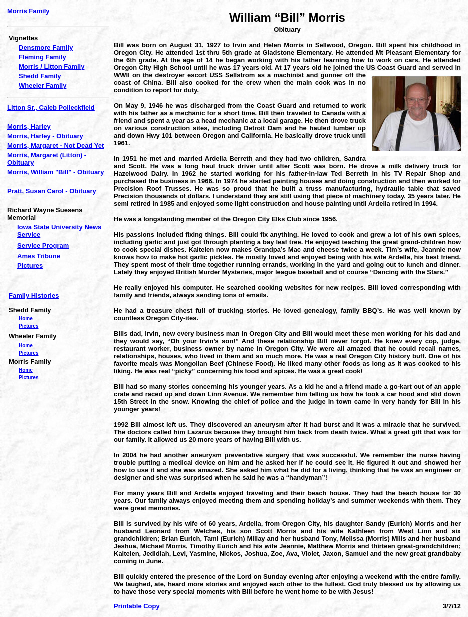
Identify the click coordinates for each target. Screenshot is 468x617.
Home (26, 318)
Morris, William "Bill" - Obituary (55, 172)
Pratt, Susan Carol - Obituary (51, 191)
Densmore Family (46, 47)
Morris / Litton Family (51, 66)
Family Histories (34, 295)
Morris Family (28, 11)
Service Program (43, 245)
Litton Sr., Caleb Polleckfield (51, 107)
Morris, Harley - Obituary (45, 136)
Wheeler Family (42, 85)
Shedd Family (40, 76)
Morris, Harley (29, 126)
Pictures (30, 265)
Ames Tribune (38, 256)
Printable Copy (137, 606)
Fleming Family (42, 57)
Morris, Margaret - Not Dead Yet (55, 145)
